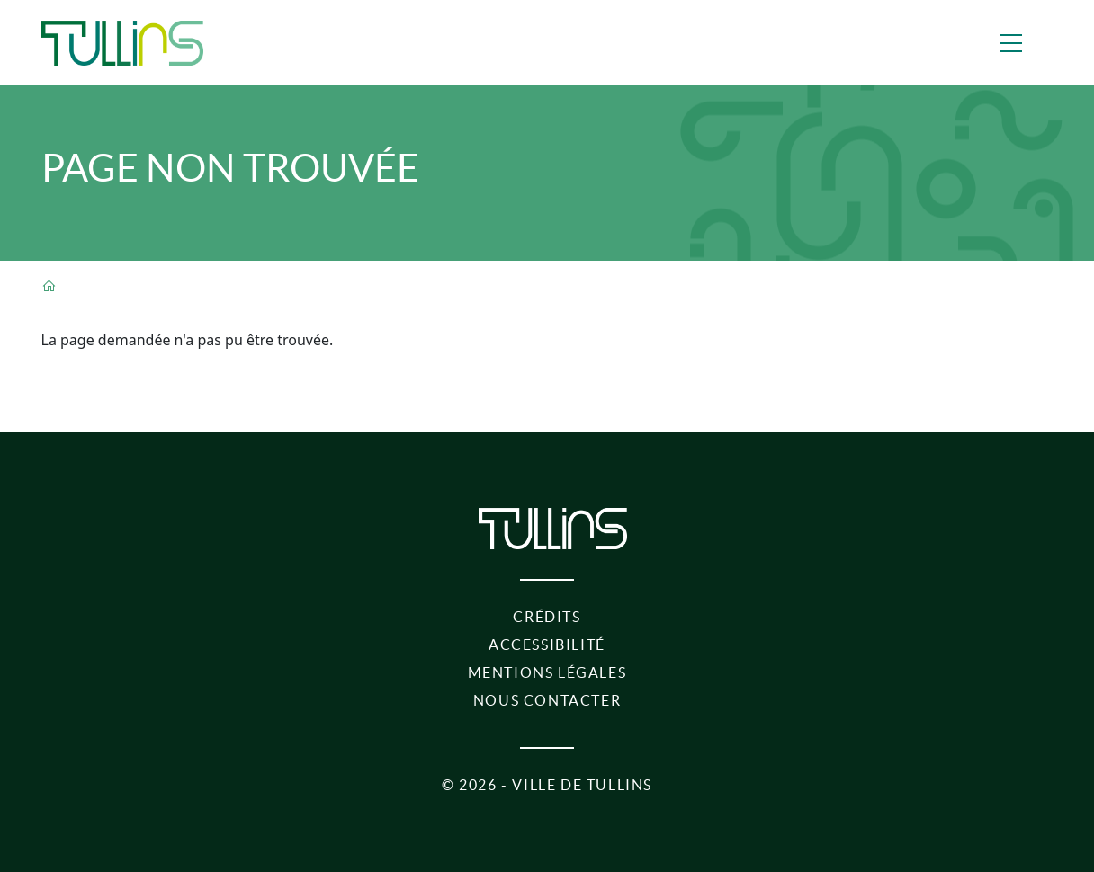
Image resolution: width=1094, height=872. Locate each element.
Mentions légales (547, 672)
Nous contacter (547, 700)
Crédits (546, 617)
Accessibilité (547, 644)
